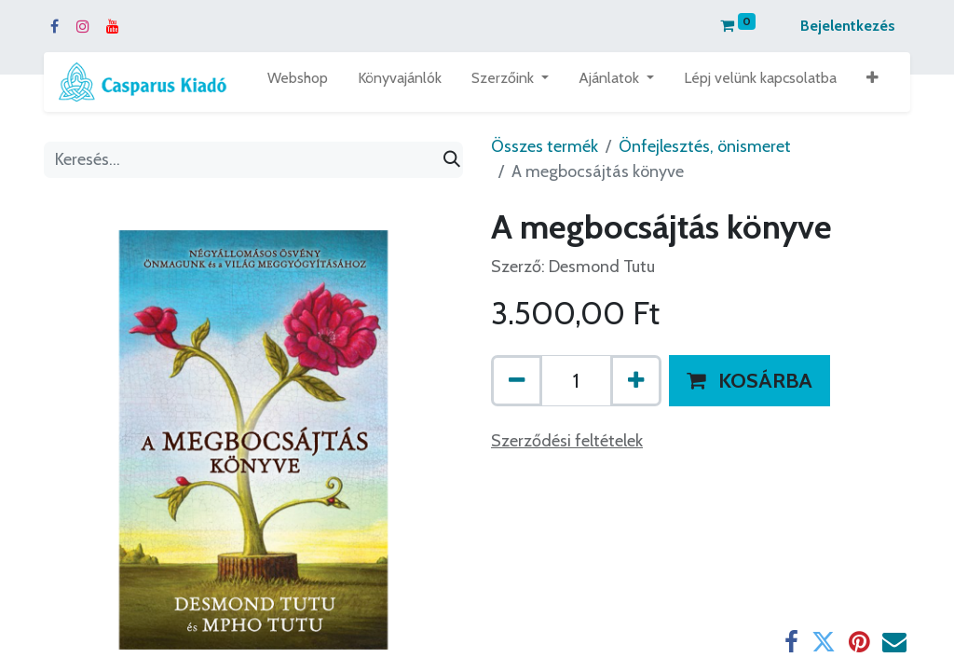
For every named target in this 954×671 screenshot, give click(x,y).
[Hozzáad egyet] (635, 380)
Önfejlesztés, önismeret (705, 146)
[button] (872, 82)
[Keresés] (452, 160)
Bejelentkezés (847, 25)
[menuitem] (297, 82)
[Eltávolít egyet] (516, 380)
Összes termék (544, 146)
